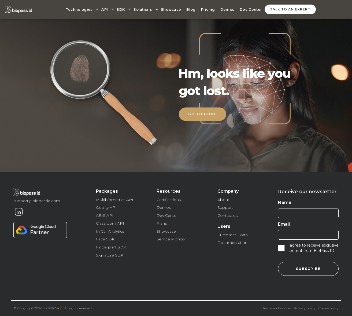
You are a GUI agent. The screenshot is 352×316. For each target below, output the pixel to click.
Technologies (79, 9)
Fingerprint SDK (111, 247)
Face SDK (105, 239)
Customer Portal (233, 234)
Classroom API (110, 223)
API (104, 9)
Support (225, 207)
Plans (162, 223)
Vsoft (59, 308)
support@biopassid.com (36, 200)
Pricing (208, 9)
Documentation (232, 242)
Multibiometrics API (114, 199)
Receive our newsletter (307, 192)
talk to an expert (290, 9)
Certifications (169, 199)
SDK (121, 9)
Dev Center (251, 9)
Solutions (143, 9)
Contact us (227, 215)
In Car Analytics (110, 231)
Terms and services (277, 308)
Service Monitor (171, 239)
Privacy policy (305, 308)
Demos (227, 9)
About (223, 199)
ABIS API (104, 215)
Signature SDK (109, 255)
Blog (190, 9)
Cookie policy (328, 308)
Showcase (171, 9)
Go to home (202, 114)
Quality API (106, 207)
